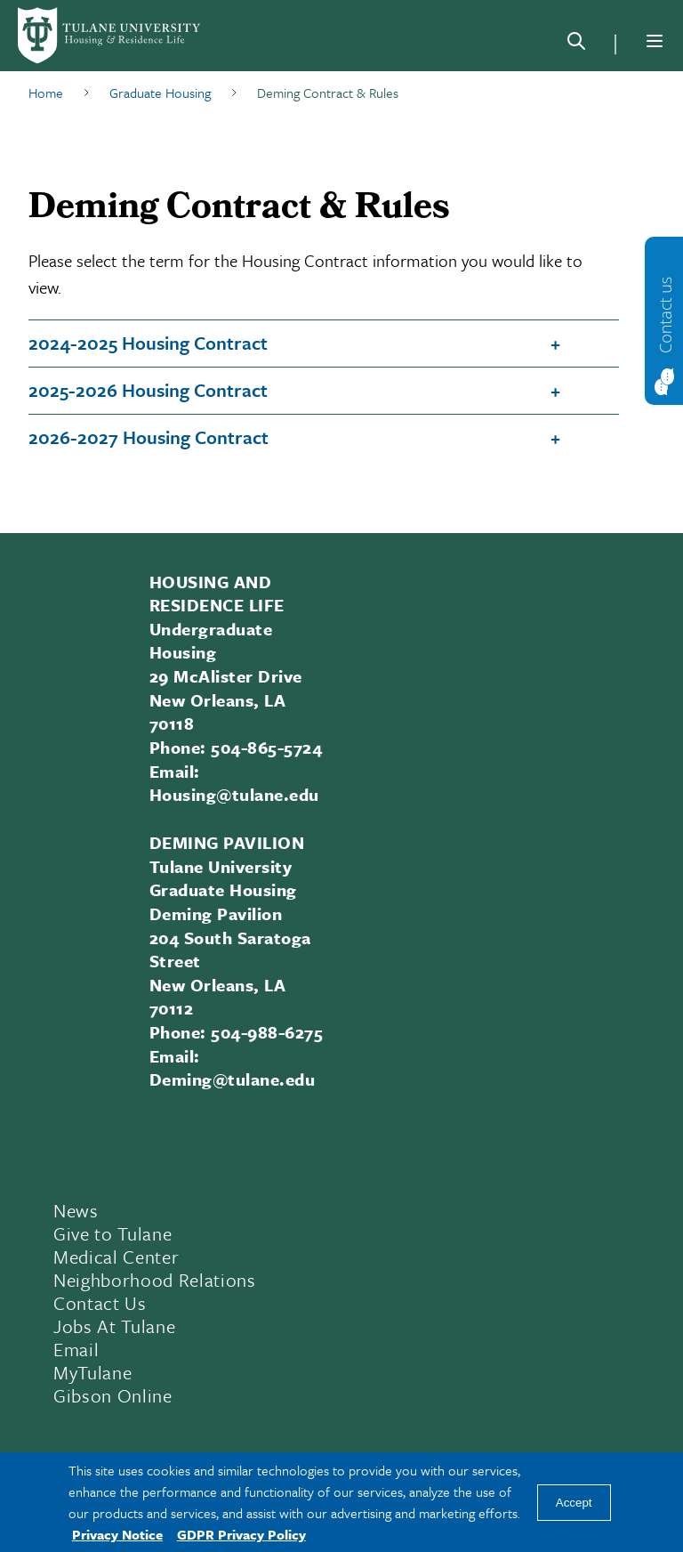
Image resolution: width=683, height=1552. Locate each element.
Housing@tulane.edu (234, 794)
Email (76, 1349)
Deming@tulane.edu (232, 1079)
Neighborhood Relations (154, 1279)
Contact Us (100, 1302)
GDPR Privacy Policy (241, 1534)
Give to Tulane (112, 1233)
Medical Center (116, 1256)
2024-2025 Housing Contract (148, 342)
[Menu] (654, 41)
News (76, 1210)
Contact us (665, 314)
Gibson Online (113, 1395)
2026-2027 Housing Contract (148, 437)
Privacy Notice (117, 1534)
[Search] (576, 44)
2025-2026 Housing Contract (148, 389)
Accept (574, 1502)
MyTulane (92, 1372)
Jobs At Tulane (114, 1326)
